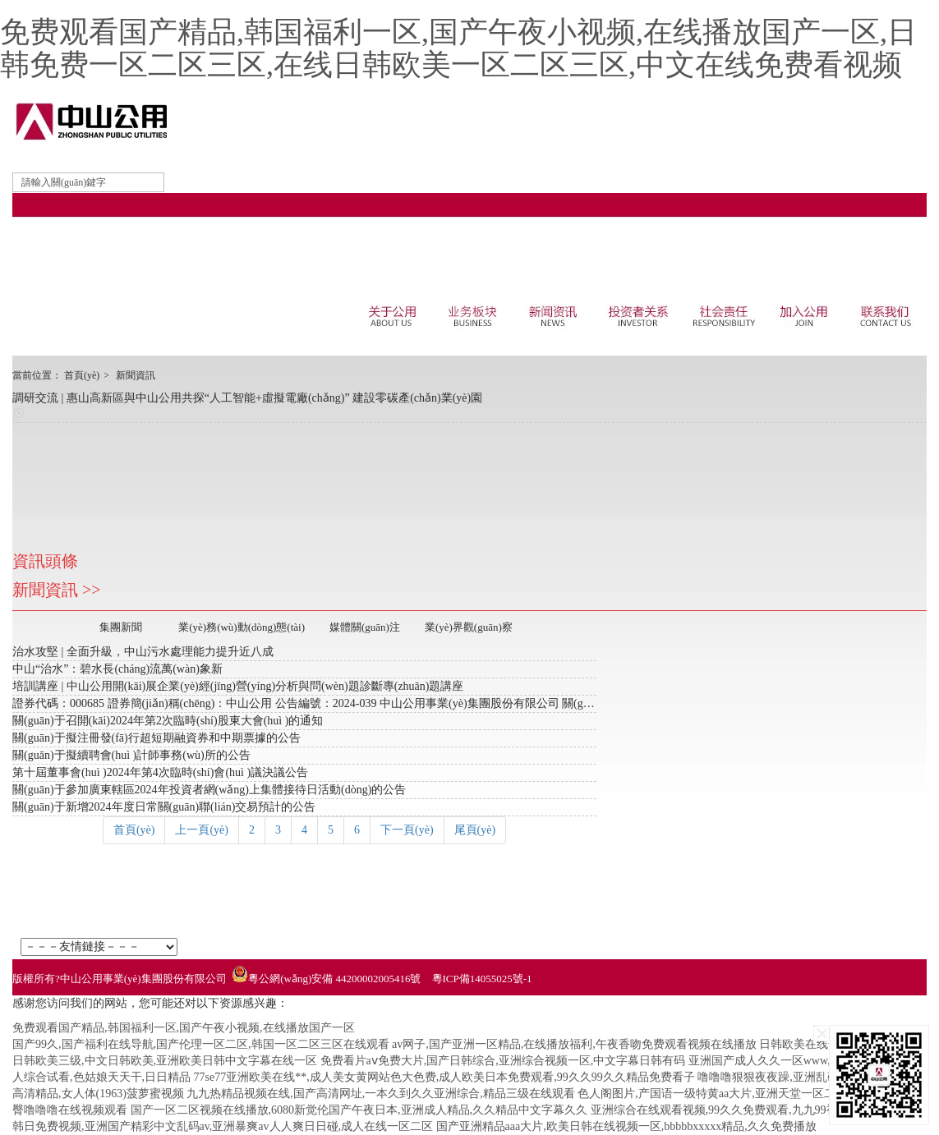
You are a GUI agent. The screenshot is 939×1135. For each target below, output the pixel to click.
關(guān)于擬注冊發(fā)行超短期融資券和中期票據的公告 (156, 738)
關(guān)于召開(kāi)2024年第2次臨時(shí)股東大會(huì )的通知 (167, 721)
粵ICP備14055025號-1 (482, 978)
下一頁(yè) (407, 830)
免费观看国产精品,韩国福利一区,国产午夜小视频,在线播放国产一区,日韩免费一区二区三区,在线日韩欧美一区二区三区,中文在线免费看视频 (458, 48)
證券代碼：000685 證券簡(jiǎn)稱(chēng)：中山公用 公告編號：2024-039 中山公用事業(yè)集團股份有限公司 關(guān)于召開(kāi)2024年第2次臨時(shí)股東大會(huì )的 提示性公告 (461, 703)
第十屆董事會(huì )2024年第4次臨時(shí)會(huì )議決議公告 (160, 772)
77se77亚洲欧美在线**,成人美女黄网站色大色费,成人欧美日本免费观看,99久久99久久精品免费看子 (444, 1077)
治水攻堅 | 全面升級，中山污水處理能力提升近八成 (143, 652)
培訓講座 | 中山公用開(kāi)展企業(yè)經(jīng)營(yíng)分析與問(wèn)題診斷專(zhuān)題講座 (238, 686)
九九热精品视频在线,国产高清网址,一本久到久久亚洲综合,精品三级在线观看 (380, 1093)
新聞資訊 (135, 375)
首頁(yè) (81, 375)
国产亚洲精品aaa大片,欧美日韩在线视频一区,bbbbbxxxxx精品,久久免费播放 (626, 1126)
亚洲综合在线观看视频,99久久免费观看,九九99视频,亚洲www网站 (757, 1110)
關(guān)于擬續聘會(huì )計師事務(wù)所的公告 (131, 755)
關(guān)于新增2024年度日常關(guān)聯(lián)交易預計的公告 (163, 807)
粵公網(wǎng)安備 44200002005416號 (334, 978)
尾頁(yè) (475, 830)
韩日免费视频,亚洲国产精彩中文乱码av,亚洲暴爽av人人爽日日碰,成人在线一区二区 (222, 1126)
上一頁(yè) (201, 830)
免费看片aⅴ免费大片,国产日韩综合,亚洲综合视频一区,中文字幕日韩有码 (503, 1061)
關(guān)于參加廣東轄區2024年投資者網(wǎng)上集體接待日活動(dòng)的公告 (209, 789)
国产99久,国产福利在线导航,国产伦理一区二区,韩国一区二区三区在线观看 (200, 1044)
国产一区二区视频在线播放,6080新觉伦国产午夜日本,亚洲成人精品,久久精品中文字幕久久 (359, 1110)
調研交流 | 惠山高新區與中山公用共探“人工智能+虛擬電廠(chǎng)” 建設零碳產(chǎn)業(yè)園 (247, 398)
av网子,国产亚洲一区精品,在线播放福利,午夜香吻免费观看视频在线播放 (574, 1044)
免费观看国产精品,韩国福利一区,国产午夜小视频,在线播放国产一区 (183, 1028)
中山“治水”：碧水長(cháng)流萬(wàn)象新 (117, 669)
